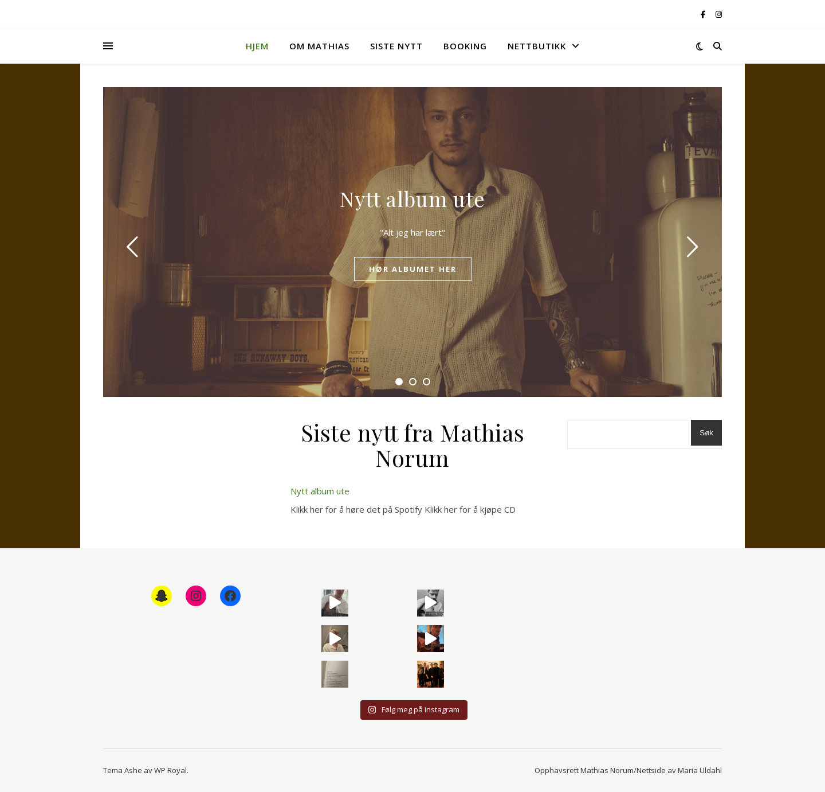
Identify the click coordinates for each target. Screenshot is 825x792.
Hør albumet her (413, 269)
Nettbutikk (537, 46)
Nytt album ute (412, 198)
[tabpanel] (412, 242)
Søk (706, 432)
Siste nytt (396, 46)
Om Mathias (319, 46)
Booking (465, 46)
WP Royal (170, 770)
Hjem (257, 46)
